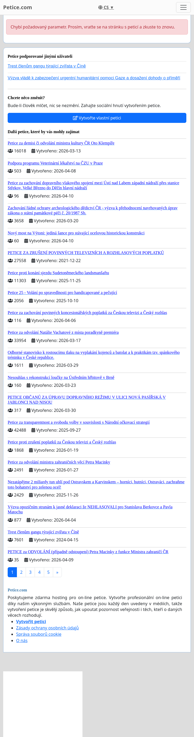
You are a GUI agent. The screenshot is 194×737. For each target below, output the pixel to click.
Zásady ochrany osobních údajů (47, 628)
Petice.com (17, 7)
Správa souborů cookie (38, 634)
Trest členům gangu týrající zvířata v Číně (47, 66)
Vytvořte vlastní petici (97, 118)
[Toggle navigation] (183, 7)
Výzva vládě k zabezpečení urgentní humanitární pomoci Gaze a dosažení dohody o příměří (94, 78)
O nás (21, 640)
